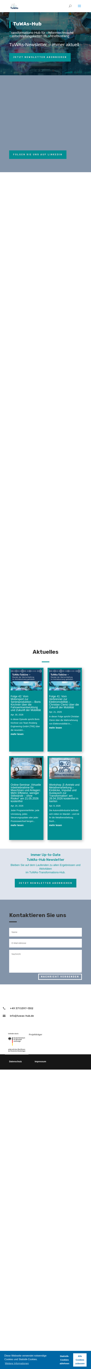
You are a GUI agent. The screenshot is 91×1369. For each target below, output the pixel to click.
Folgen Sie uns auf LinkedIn (37, 154)
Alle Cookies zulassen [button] (80, 1360)
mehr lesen (17, 734)
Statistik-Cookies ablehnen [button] (64, 1360)
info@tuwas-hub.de (22, 1015)
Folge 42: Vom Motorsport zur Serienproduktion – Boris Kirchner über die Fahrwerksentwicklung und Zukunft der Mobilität (26, 703)
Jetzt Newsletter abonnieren (40, 57)
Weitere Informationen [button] (17, 1363)
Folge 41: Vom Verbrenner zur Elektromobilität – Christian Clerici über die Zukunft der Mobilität (64, 702)
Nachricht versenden (60, 976)
